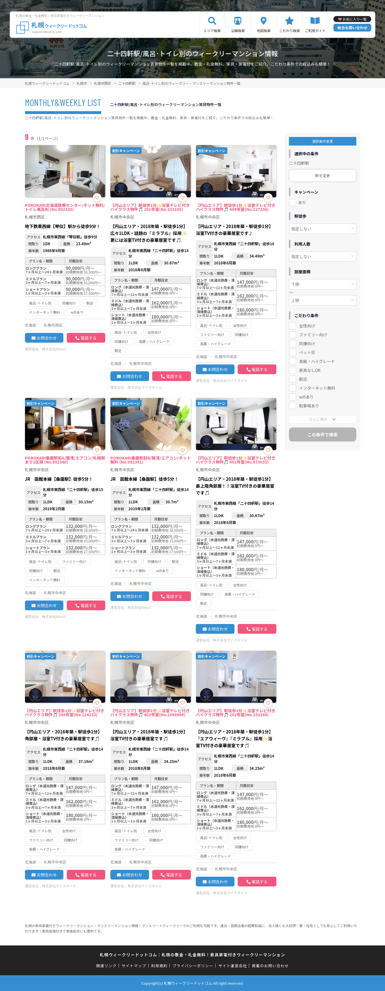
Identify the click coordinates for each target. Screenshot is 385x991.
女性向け (307, 326)
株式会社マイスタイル (145, 387)
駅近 (303, 379)
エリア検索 (212, 30)
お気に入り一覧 (355, 19)
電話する (89, 338)
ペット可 (307, 352)
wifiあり (306, 397)
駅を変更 (322, 175)
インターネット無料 (317, 388)
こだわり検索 (289, 30)
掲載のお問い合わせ (270, 966)
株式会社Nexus (54, 348)
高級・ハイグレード (317, 361)
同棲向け (307, 343)
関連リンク (106, 966)
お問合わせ (47, 338)
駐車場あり (309, 406)
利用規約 (159, 966)
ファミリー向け (313, 334)
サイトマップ (134, 966)
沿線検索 (238, 30)
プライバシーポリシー (193, 966)
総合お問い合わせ (352, 27)
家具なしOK (309, 370)
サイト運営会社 (232, 966)
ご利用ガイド (315, 30)
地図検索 (264, 30)
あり (302, 202)
